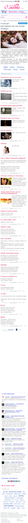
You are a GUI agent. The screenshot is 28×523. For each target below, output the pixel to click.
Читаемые (12, 67)
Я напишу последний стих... (9, 276)
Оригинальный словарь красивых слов (14, 404)
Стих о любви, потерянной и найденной (13, 158)
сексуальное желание (19, 506)
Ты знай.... (4, 294)
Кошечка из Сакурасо (14, 262)
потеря (24, 501)
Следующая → (11, 329)
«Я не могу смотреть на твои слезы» (12, 176)
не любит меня (5, 501)
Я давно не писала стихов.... (9, 211)
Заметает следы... (6, 227)
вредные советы (17, 493)
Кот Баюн (7, 415)
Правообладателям (5, 520)
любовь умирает (20, 497)
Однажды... (4, 265)
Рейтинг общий (7, 69)
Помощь (18, 519)
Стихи (2, 17)
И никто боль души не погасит (18, 396)
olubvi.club (20, 517)
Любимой (3, 143)
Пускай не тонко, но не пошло (10, 118)
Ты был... (3, 285)
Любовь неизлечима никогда (9, 253)
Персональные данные (6, 521)
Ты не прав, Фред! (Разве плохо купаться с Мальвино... (15, 429)
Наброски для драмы (16, 438)
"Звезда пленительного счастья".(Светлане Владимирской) (11, 192)
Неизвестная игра (6, 91)
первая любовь (19, 501)
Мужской (15, 69)
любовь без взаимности (10, 497)
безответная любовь (15, 491)
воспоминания (9, 493)
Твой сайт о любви (13, 513)
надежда (22, 499)
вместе (3, 493)
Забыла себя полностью (19, 448)
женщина (24, 493)
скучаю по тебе (6, 508)
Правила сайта (4, 519)
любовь (21, 496)
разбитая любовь (17, 503)
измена (10, 496)
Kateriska (7, 396)
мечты (13, 499)
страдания (13, 508)
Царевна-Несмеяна (14, 235)
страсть (18, 508)
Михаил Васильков (14, 88)
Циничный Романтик (10, 403)
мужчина (17, 499)
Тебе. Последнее (6, 238)
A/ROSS (12, 189)
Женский (22, 69)
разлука (23, 503)
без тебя (5, 491)
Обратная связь (20, 520)
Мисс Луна (12, 250)
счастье (23, 508)
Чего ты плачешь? (6, 130)
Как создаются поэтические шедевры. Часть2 (14, 411)
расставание (9, 506)
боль (24, 491)
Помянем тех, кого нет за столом (11, 77)
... (18, 1)
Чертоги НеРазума (13, 173)
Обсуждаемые (20, 67)
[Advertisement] (14, 347)
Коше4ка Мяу (8, 444)
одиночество (12, 501)
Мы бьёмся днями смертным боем (11, 105)
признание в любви (8, 503)
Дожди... (3, 317)
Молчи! (3, 305)
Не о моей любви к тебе (8, 220)
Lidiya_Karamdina (13, 224)
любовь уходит (7, 499)
